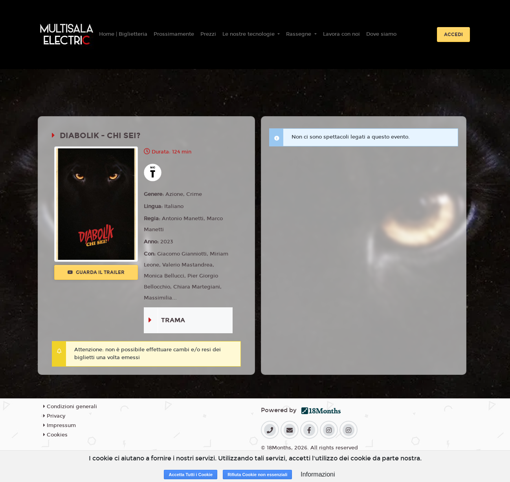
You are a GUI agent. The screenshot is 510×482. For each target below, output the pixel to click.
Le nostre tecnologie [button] (249, 34)
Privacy (54, 416)
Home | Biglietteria (123, 34)
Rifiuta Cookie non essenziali (257, 474)
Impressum (59, 425)
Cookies (55, 435)
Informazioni (318, 474)
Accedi (453, 34)
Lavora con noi (341, 34)
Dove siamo (381, 34)
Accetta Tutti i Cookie (191, 474)
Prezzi (208, 34)
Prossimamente (174, 34)
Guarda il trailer (96, 272)
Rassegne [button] (299, 34)
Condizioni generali (70, 406)
